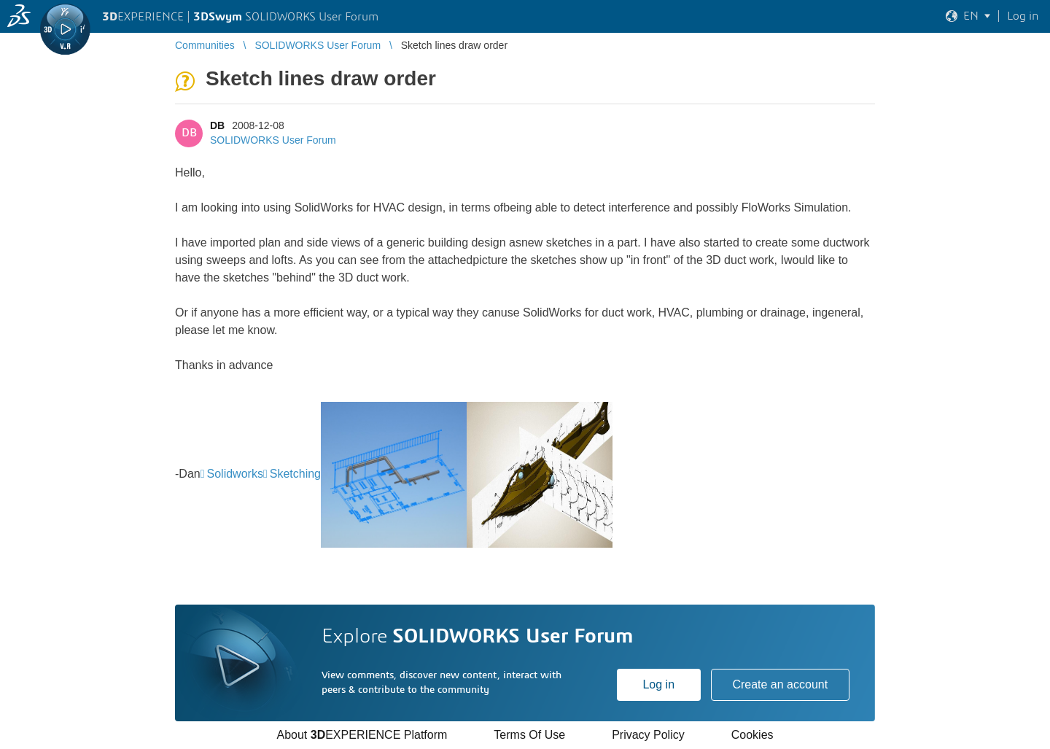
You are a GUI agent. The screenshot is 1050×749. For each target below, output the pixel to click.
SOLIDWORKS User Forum (273, 140)
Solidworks (235, 473)
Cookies (752, 735)
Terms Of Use (529, 735)
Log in (658, 684)
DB (217, 125)
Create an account (780, 684)
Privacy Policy (648, 735)
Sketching (295, 473)
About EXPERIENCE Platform (361, 735)
